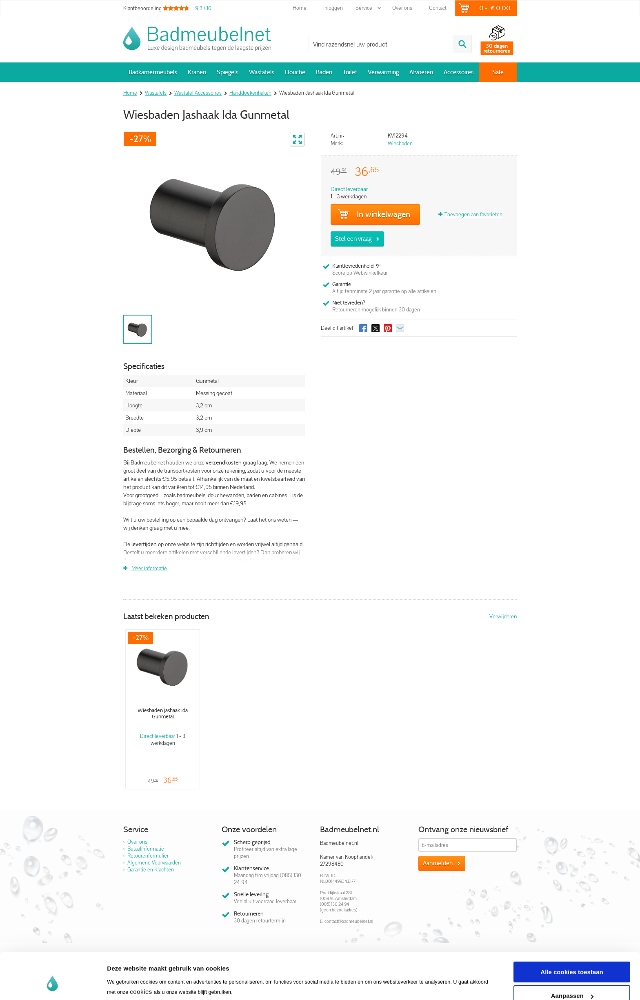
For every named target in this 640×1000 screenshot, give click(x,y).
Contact (438, 7)
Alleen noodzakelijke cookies (571, 979)
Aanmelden (438, 863)
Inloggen (333, 7)
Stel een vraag (353, 238)
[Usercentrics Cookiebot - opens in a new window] (53, 984)
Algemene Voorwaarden (154, 862)
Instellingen (124, 974)
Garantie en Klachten (150, 869)
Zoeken (462, 44)
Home (300, 7)
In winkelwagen (374, 214)
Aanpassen (572, 956)
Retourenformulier (148, 855)
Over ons (402, 7)
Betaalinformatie (145, 848)
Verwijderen (503, 616)
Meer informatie (149, 568)
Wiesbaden (400, 143)
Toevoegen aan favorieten (473, 214)
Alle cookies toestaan (571, 932)
